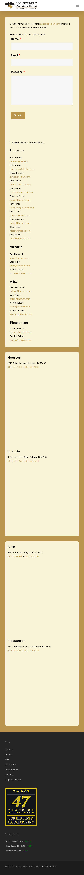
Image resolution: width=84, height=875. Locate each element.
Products (9, 774)
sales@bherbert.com (50, 23)
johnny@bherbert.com (20, 332)
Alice (7, 759)
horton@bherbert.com (20, 184)
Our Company (11, 769)
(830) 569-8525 (15, 650)
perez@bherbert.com (20, 199)
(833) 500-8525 (31, 650)
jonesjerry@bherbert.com (22, 207)
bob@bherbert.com (19, 161)
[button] (77, 5)
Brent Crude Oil (12, 846)
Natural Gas (11, 851)
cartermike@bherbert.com (22, 169)
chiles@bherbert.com (20, 298)
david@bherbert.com (20, 176)
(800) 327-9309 (31, 556)
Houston (9, 749)
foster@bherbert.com (20, 230)
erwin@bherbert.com (20, 238)
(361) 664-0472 (15, 556)
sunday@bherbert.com (21, 340)
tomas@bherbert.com (20, 273)
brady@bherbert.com (20, 223)
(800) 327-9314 (31, 460)
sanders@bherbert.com (21, 314)
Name (16, 39)
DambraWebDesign (48, 866)
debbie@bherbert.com (20, 291)
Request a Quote (13, 779)
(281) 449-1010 (15, 367)
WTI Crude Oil (11, 841)
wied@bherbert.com (19, 258)
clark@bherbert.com (19, 215)
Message (18, 72)
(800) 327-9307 (31, 367)
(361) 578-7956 (15, 460)
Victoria (8, 754)
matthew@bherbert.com (21, 192)
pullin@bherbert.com (20, 265)
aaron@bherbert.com (20, 306)
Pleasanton (10, 764)
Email (15, 55)
